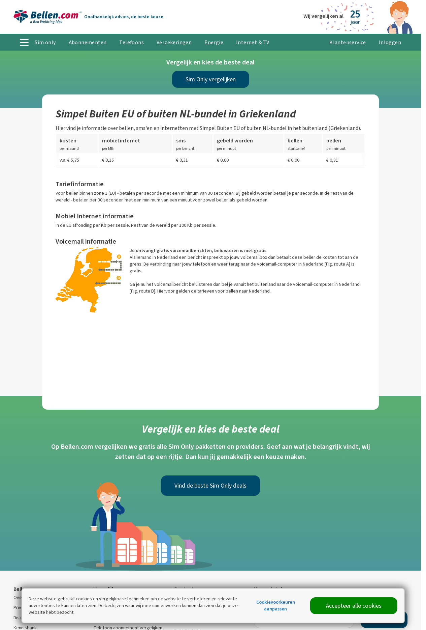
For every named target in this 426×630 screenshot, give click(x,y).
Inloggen (390, 42)
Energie (213, 42)
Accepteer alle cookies (354, 606)
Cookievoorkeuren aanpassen (275, 605)
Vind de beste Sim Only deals (210, 486)
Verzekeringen (174, 42)
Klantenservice (347, 42)
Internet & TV (252, 42)
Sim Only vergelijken (211, 79)
